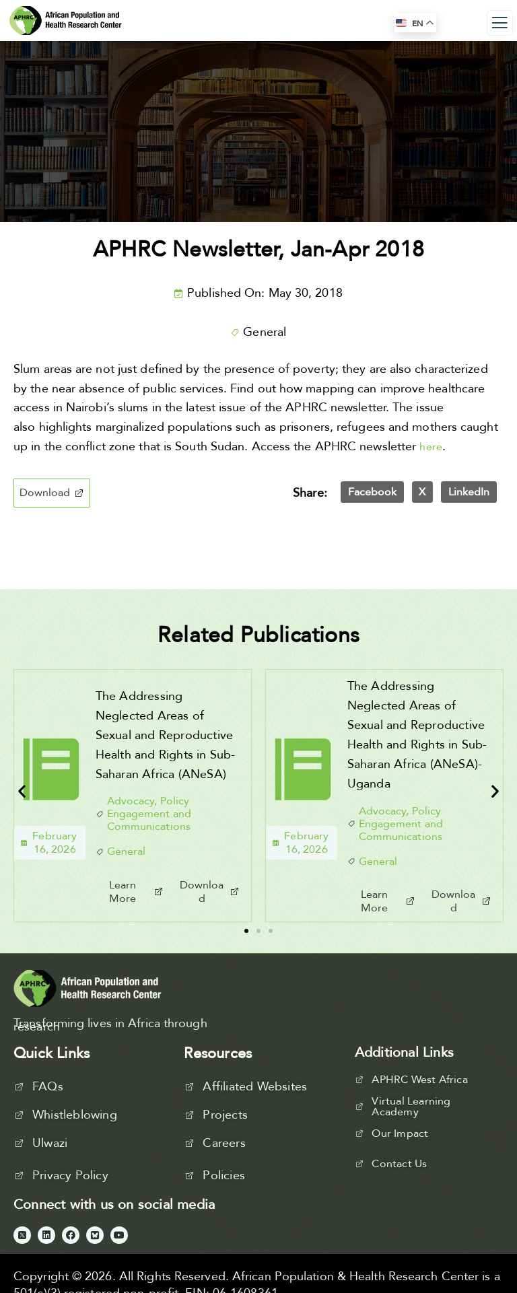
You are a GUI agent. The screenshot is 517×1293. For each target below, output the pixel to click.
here (430, 447)
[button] (51, 493)
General (264, 332)
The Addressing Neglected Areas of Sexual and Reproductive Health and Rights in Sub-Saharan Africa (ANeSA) (166, 735)
